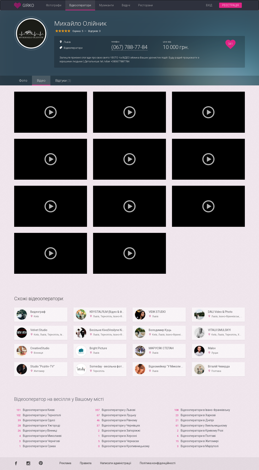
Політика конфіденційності (157, 463)
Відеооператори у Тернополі (42, 415)
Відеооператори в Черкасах (120, 441)
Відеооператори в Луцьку (119, 415)
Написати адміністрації (115, 463)
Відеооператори (80, 5)
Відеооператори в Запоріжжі (121, 430)
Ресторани (145, 5)
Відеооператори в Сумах (39, 446)
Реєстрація (230, 5)
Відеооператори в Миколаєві (42, 435)
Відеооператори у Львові (118, 410)
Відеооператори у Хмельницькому (204, 425)
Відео (42, 81)
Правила (85, 463)
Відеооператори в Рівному (119, 420)
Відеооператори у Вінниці (40, 430)
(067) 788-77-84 (129, 47)
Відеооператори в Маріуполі (200, 446)
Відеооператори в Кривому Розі (202, 430)
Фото (23, 81)
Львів (67, 41)
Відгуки (64, 81)
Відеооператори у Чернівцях (121, 425)
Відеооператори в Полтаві (198, 435)
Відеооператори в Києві (39, 410)
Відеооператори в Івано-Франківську (205, 410)
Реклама (65, 463)
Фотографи (53, 5)
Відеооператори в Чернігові (41, 441)
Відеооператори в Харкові (198, 415)
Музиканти (106, 5)
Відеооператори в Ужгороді (41, 425)
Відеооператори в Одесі (39, 420)
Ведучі (126, 5)
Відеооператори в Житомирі (200, 441)
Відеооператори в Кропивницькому (126, 446)
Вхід (209, 5)
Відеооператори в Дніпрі (197, 420)
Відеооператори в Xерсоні (119, 435)
